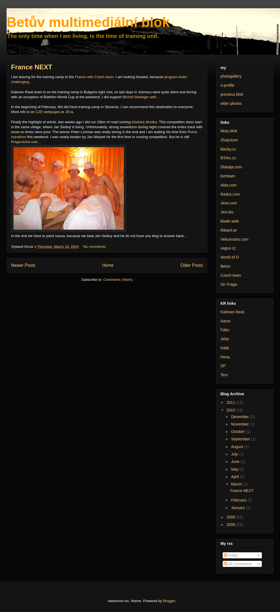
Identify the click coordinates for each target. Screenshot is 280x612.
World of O (229, 257)
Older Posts (192, 265)
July (235, 454)
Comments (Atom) (117, 280)
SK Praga (228, 284)
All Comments (238, 564)
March (237, 484)
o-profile (227, 85)
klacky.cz (228, 149)
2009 (231, 517)
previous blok (231, 94)
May (235, 469)
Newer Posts (23, 265)
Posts (231, 555)
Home (108, 265)
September (241, 439)
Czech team (230, 275)
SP (223, 366)
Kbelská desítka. (145, 122)
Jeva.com (228, 203)
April (235, 476)
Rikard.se (228, 230)
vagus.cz (228, 248)
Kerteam (227, 176)
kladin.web (229, 221)
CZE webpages (48, 112)
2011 (231, 402)
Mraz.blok (228, 131)
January (238, 508)
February (239, 500)
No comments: (95, 247)
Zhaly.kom (229, 140)
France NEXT (31, 67)
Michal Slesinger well (139, 97)
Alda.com (228, 185)
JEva (69, 112)
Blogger (169, 601)
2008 (231, 524)
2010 (231, 410)
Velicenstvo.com (234, 239)
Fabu (224, 330)
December (240, 417)
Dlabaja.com (231, 167)
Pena (225, 357)
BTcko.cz (228, 158)
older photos (231, 103)
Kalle (224, 348)
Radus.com (230, 194)
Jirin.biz (226, 212)
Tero (224, 375)
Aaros (225, 321)
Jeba (224, 339)
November (240, 424)
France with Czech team (94, 77)
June (235, 461)
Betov (225, 266)
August (237, 446)
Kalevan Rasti (232, 312)
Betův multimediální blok (88, 22)
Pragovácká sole (24, 142)
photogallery (230, 76)
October (238, 431)
